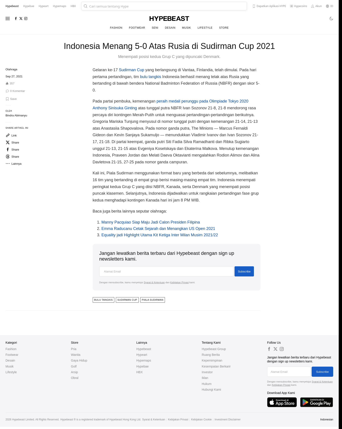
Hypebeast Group (214, 349)
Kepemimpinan (212, 360)
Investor (207, 372)
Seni (155, 27)
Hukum (206, 384)
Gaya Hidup (79, 360)
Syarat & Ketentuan (154, 282)
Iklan (205, 378)
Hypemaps (143, 360)
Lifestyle (205, 27)
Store (224, 27)
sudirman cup (127, 299)
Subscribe (244, 271)
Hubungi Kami (211, 389)
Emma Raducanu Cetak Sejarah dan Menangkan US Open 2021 (158, 228)
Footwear (137, 27)
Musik (186, 27)
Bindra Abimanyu (16, 115)
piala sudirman (152, 299)
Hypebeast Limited (23, 419)
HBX (139, 372)
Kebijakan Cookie (201, 419)
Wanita (75, 354)
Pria (73, 349)
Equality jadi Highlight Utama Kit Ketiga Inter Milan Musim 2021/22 (160, 235)
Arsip (74, 372)
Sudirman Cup (131, 70)
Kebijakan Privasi (179, 282)
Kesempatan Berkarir (216, 366)
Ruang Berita (211, 354)
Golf (74, 366)
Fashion (116, 27)
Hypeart (141, 354)
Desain (170, 27)
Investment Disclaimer (227, 419)
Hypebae (142, 366)
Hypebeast (143, 349)
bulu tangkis (150, 77)
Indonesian (326, 419)
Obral (74, 378)
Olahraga (11, 69)
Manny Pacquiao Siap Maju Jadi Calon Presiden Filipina (151, 222)
